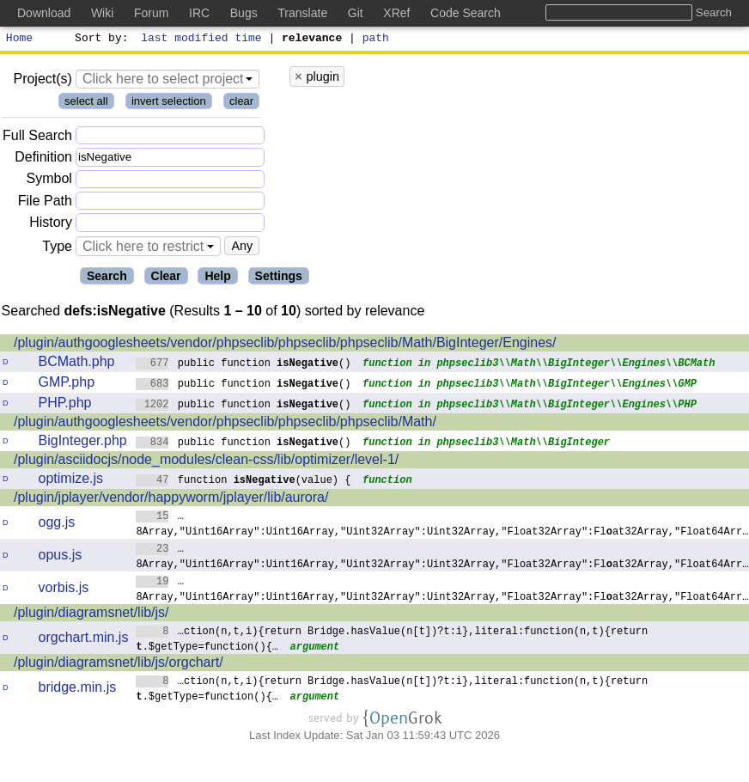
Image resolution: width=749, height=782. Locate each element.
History (50, 224)
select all (86, 103)
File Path (45, 203)
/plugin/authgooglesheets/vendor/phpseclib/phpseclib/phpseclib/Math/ (225, 424)
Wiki (102, 13)
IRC (199, 13)
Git (355, 13)
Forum (151, 13)
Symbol (49, 181)
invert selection (168, 103)
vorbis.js (64, 590)
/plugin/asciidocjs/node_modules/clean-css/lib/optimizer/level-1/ (206, 462)
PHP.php (65, 405)
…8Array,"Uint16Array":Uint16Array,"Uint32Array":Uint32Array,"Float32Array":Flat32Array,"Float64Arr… (442, 525)
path (375, 39)
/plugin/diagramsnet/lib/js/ (91, 615)
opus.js (60, 557)
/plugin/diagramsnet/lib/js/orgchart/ (118, 664)
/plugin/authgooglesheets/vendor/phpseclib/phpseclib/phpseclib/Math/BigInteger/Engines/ (285, 345)
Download (43, 13)
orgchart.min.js (84, 639)
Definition (43, 159)
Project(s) (42, 81)
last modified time (202, 39)
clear (241, 103)
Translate (302, 13)
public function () (243, 364)
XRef (396, 13)
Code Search (465, 13)
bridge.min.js (78, 689)
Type (57, 248)
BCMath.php (77, 364)
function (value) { (243, 481)
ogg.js (57, 524)
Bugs (244, 13)
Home (19, 39)
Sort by (99, 39)
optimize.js (71, 480)
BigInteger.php (83, 443)
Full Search (37, 138)
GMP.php (67, 384)
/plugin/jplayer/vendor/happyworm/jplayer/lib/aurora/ (171, 499)
